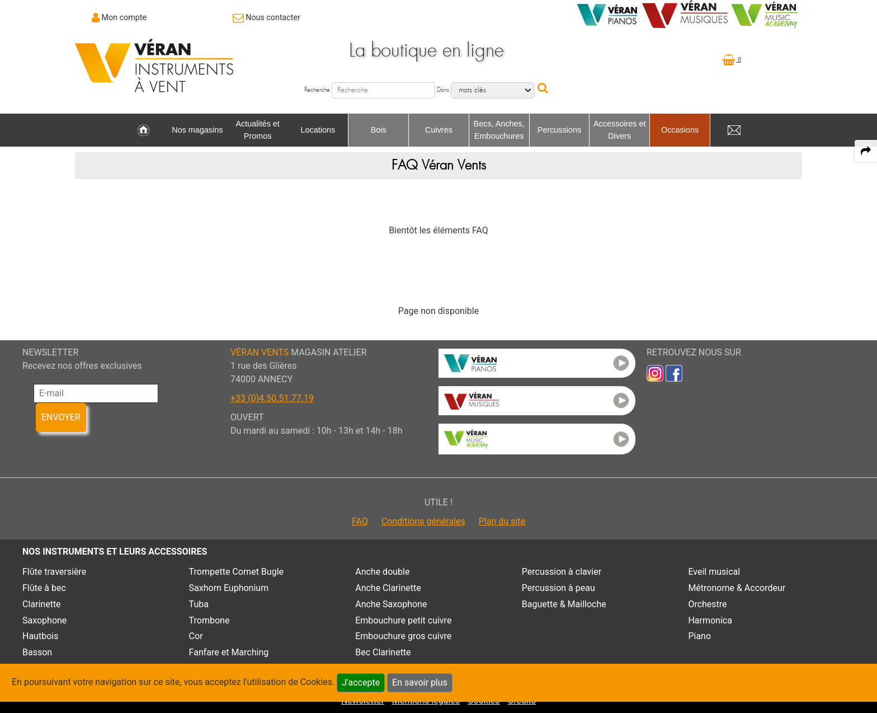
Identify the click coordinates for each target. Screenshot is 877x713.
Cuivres (438, 129)
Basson (37, 652)
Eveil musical (714, 571)
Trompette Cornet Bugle (236, 571)
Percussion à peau (558, 588)
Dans (443, 90)
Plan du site (502, 521)
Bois (378, 129)
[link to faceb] (674, 372)
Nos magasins (197, 129)
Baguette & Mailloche (564, 604)
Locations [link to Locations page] (318, 129)
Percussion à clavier (561, 571)
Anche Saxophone (391, 604)
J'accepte (361, 682)
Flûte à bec (44, 588)
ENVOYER (61, 417)
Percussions (559, 129)
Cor (196, 636)
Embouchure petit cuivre (403, 620)
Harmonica (710, 620)
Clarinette (41, 604)
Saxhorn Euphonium (229, 588)
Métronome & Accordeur (736, 588)
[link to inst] (655, 372)
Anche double (382, 571)
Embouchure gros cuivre (403, 636)
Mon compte (124, 17)
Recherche (317, 90)
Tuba (199, 604)
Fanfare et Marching (229, 652)
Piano (699, 636)
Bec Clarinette (383, 652)
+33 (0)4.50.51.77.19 (272, 398)
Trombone (209, 620)
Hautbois (40, 636)
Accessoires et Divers (619, 129)
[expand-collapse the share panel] (866, 151)
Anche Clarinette (388, 588)
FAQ (360, 521)
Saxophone (44, 620)
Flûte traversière (54, 571)
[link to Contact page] (266, 17)
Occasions (680, 129)
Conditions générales (423, 521)
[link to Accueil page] (143, 130)
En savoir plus (419, 682)
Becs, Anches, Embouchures (499, 129)
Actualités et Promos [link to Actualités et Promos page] (257, 129)
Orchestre (707, 604)
